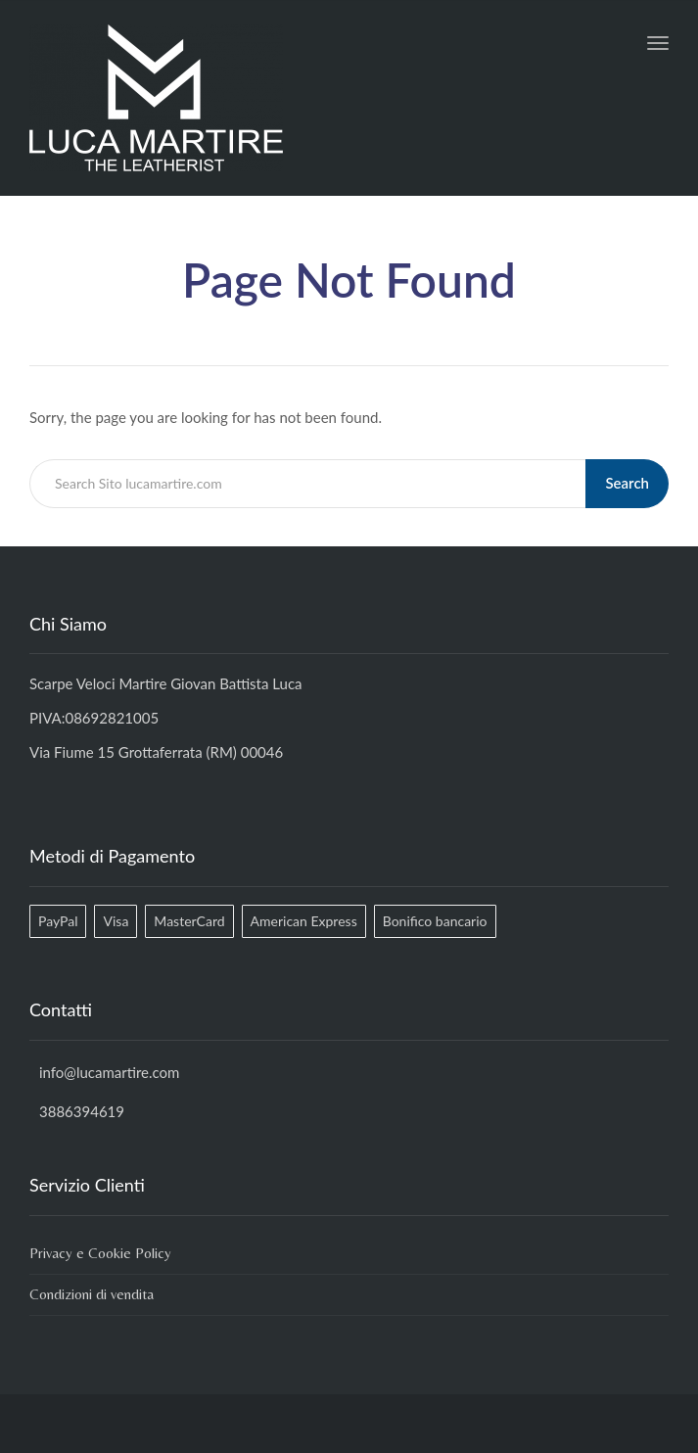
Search (627, 483)
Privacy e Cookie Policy (100, 1252)
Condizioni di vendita (91, 1294)
